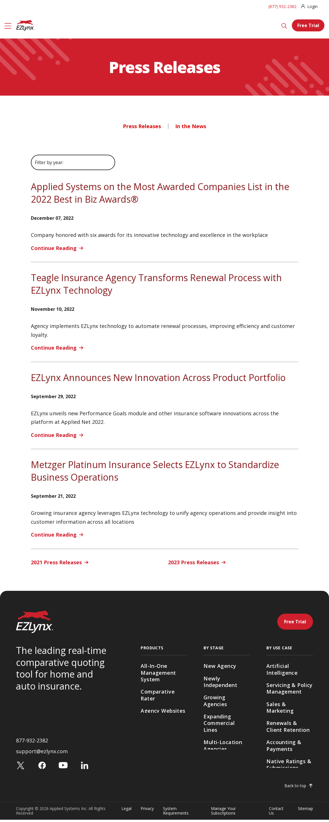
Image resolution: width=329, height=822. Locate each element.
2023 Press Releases (193, 562)
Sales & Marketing (280, 707)
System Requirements (176, 813)
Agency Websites (163, 710)
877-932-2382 (32, 742)
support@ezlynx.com (42, 753)
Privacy (147, 811)
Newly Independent (220, 681)
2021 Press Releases (56, 562)
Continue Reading (54, 248)
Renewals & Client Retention (288, 726)
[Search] (284, 25)
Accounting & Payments (283, 745)
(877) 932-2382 (282, 6)
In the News (190, 126)
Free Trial (308, 25)
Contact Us (276, 813)
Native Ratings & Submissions (288, 764)
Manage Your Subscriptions (223, 813)
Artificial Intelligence (282, 669)
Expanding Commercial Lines (219, 723)
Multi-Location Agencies (223, 745)
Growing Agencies (215, 700)
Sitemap (305, 811)
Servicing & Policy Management (289, 688)
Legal (126, 811)
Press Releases (142, 126)
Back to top (295, 788)
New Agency (220, 665)
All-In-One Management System (158, 672)
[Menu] (8, 25)
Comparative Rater (158, 695)
